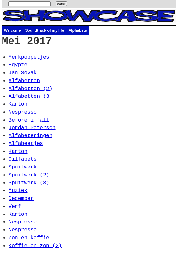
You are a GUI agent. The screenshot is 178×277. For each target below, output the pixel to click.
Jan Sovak (23, 73)
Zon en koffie (29, 238)
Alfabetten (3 (29, 96)
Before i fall (29, 120)
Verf (15, 206)
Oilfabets (23, 159)
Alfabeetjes (26, 144)
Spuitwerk (23, 167)
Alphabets (77, 30)
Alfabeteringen (30, 136)
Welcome (12, 30)
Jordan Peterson (32, 128)
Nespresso (23, 112)
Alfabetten (24, 81)
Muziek (18, 191)
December (21, 198)
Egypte (18, 65)
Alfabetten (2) (30, 89)
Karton (18, 104)
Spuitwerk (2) (29, 175)
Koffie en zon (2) (35, 246)
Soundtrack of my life (44, 30)
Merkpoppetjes (29, 57)
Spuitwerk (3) (29, 183)
